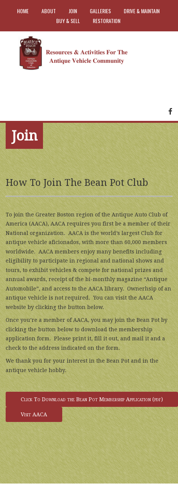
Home (23, 11)
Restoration (106, 21)
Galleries (100, 11)
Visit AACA (34, 414)
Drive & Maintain (142, 11)
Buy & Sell (68, 21)
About (48, 11)
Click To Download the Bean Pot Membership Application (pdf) (92, 399)
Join (73, 11)
